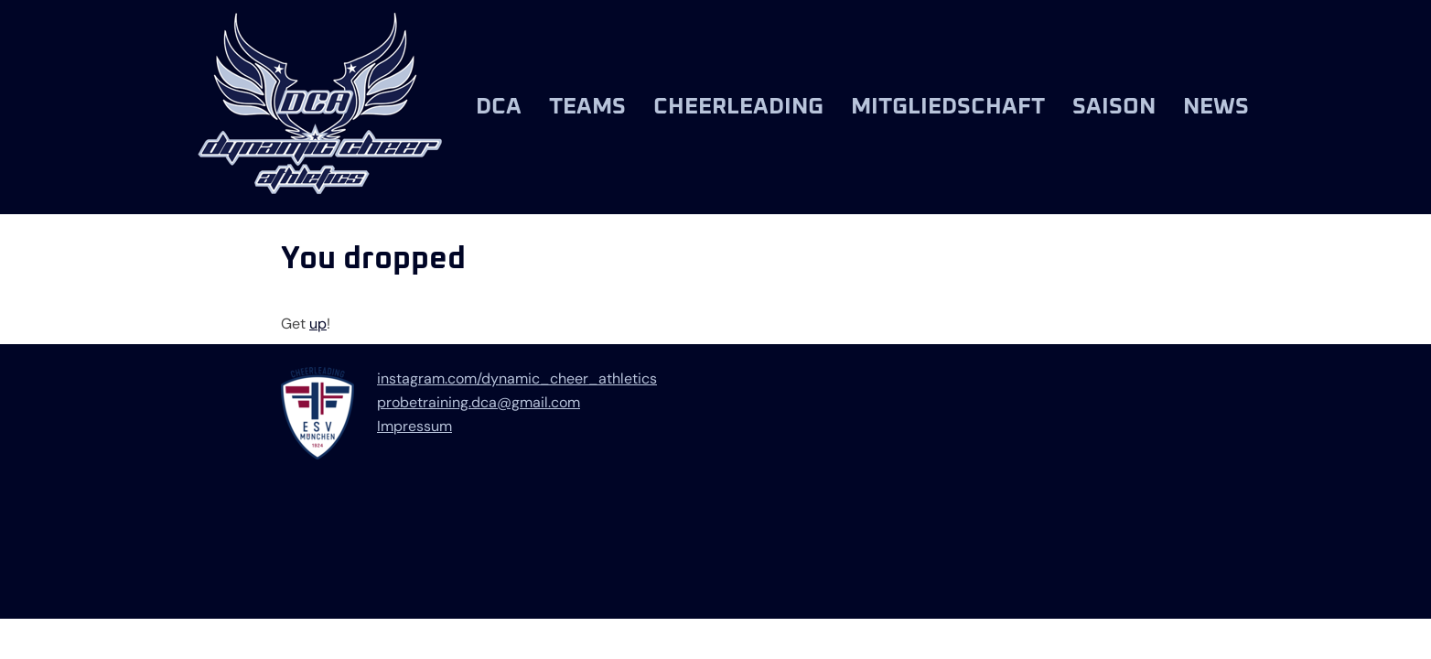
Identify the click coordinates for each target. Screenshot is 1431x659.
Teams (587, 106)
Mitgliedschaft (948, 106)
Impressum (414, 426)
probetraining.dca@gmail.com (478, 402)
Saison (1114, 106)
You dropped (373, 259)
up (318, 323)
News (1216, 106)
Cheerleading (738, 106)
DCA (499, 106)
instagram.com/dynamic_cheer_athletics (517, 378)
